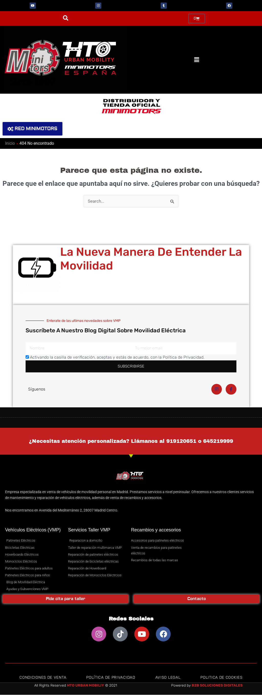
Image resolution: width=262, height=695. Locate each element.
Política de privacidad (110, 677)
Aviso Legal (168, 677)
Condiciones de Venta (42, 677)
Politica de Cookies (221, 677)
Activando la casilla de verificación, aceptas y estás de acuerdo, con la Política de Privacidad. (117, 357)
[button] (65, 18)
